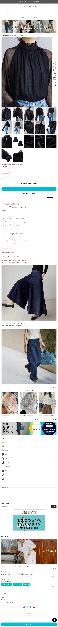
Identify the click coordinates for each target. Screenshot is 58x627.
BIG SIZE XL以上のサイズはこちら (13, 446)
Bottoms (7, 454)
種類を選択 (29, 624)
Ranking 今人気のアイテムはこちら (13, 442)
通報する (54, 387)
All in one (7, 466)
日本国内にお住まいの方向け (29, 193)
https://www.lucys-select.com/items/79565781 (14, 325)
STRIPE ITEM (8, 483)
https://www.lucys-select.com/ (10, 224)
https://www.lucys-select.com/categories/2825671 (14, 218)
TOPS (6, 450)
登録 (54, 506)
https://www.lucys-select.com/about (10, 230)
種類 (2, 170)
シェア (55, 197)
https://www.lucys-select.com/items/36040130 (14, 262)
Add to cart (29, 189)
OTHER (7, 479)
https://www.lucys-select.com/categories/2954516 (14, 221)
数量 (2, 175)
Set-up (6, 470)
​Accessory (7, 475)
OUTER (7, 462)
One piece (7, 458)
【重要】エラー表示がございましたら (29, 17)
